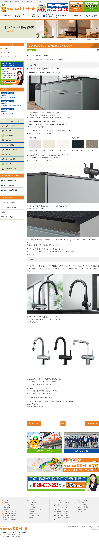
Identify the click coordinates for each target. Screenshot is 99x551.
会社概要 (6, 140)
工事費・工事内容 (9, 149)
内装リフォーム (33, 513)
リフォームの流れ (9, 185)
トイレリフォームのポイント (61, 507)
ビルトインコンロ (34, 515)
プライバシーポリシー (8, 217)
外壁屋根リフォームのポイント (62, 515)
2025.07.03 (12, 103)
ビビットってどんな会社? (9, 202)
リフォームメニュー (48, 15)
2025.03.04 (12, 111)
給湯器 (31, 517)
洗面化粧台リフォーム (35, 509)
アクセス (6, 164)
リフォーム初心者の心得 (10, 513)
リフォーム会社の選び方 (11, 180)
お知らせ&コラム (9, 168)
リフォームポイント (58, 500)
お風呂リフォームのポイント (61, 505)
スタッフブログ (31, 50)
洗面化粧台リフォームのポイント (63, 509)
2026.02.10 (12, 95)
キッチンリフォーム (34, 503)
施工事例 (62, 16)
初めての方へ (6, 16)
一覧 (63, 423)
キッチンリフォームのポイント (62, 503)
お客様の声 (76, 16)
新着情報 (5, 48)
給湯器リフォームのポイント (61, 511)
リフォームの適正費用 (10, 190)
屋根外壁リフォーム (34, 511)
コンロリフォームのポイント (61, 513)
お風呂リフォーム (34, 505)
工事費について (8, 509)
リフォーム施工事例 (83, 500)
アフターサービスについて (11, 511)
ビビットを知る (20, 15)
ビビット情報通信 (82, 505)
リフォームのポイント (10, 121)
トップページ (7, 500)
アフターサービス (9, 154)
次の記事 (91, 423)
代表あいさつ (5, 212)
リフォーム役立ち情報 (9, 56)
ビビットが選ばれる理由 (34, 15)
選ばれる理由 (7, 507)
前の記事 (35, 423)
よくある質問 (91, 16)
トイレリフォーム (34, 507)
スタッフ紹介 (8, 145)
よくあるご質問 (8, 159)
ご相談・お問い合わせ (83, 507)
